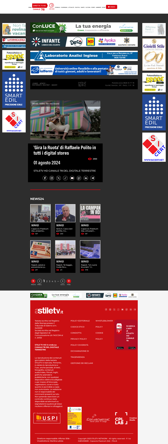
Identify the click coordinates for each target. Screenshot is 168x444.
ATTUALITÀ (71, 7)
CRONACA (57, 7)
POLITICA (77, 7)
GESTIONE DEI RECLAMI (82, 363)
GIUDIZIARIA (64, 7)
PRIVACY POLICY (79, 339)
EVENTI (93, 7)
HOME (29, 7)
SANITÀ (83, 7)
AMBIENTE (98, 7)
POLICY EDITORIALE (80, 321)
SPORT (104, 7)
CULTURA (87, 7)
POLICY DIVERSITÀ (79, 345)
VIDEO (111, 7)
